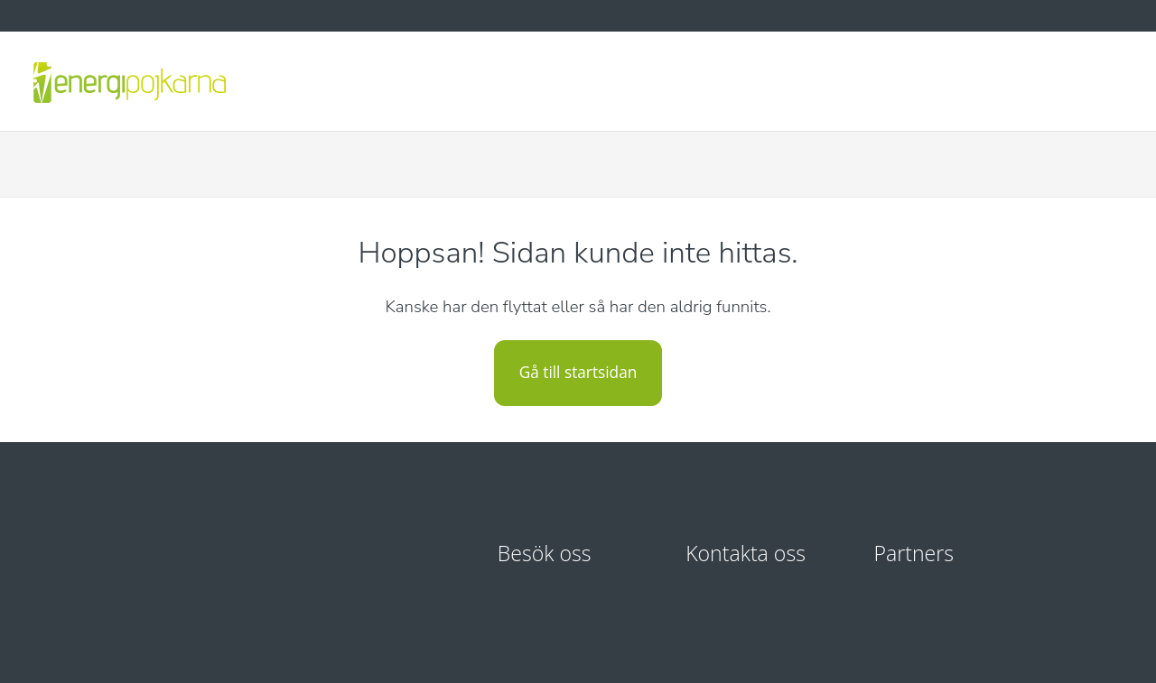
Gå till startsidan (578, 372)
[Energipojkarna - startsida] (129, 81)
